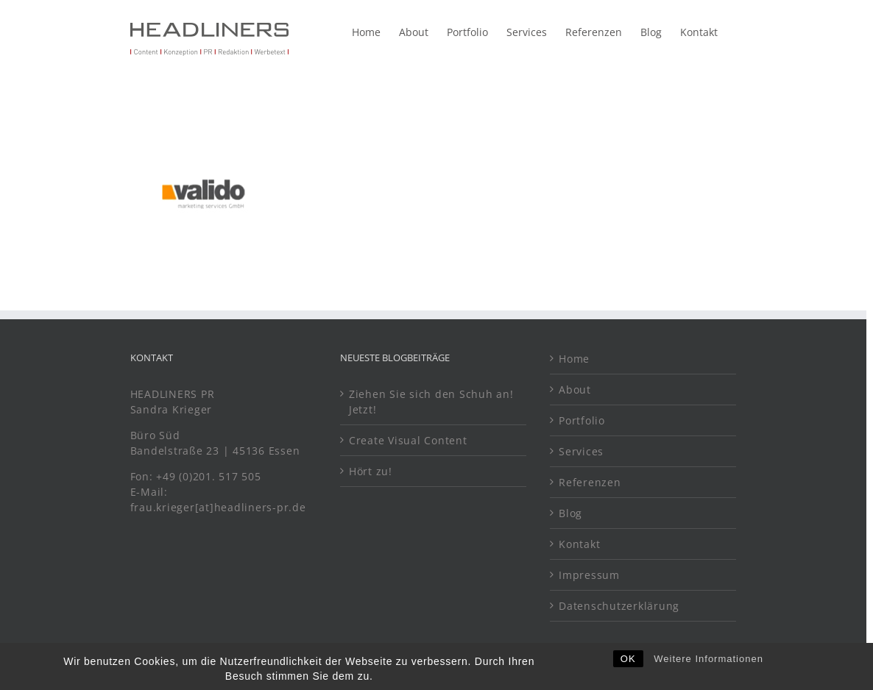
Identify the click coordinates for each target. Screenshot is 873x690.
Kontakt (579, 544)
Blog (570, 513)
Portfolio (582, 420)
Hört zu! (370, 471)
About (575, 389)
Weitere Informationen (708, 677)
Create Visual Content (408, 440)
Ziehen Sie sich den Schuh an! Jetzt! (431, 401)
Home (574, 359)
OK (628, 677)
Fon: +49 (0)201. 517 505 (197, 476)
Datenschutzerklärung (619, 606)
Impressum (589, 575)
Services (581, 451)
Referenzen (590, 482)
